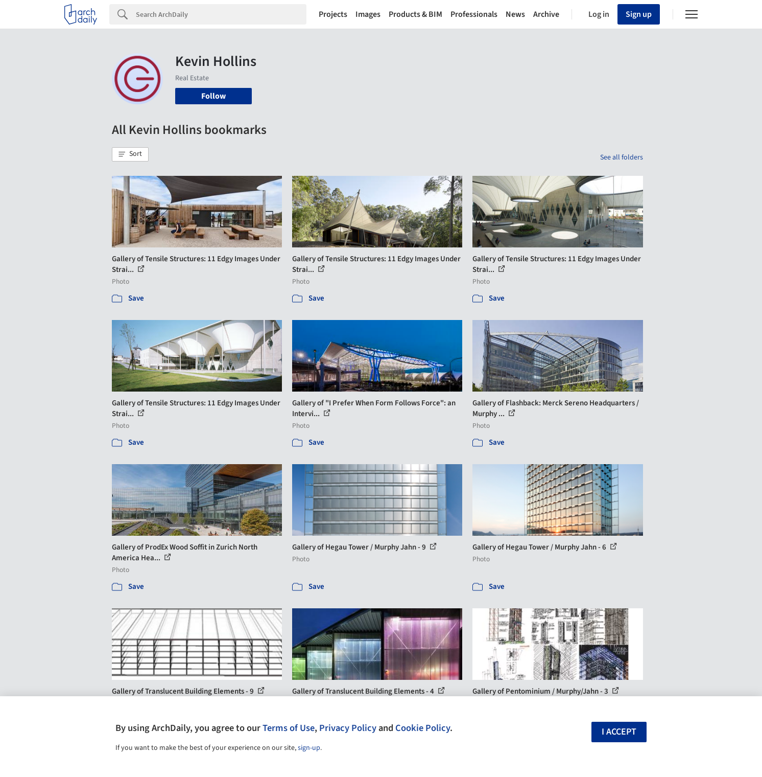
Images (367, 14)
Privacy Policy (347, 728)
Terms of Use (289, 728)
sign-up (309, 748)
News (515, 14)
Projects (333, 14)
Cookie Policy (422, 728)
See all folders (621, 157)
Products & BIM (415, 14)
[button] (130, 154)
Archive (546, 14)
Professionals (473, 14)
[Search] (221, 14)
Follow (213, 96)
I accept (619, 731)
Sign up (639, 14)
